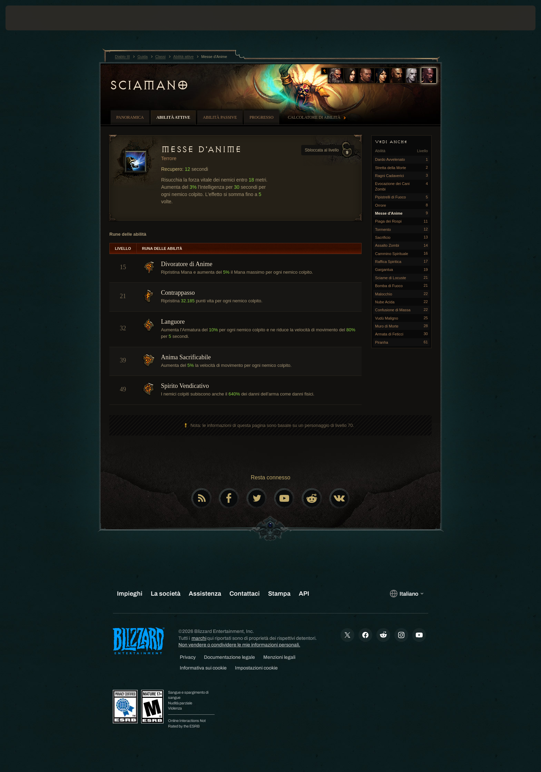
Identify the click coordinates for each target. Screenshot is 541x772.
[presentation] (31, 18)
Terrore (168, 158)
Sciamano (148, 85)
